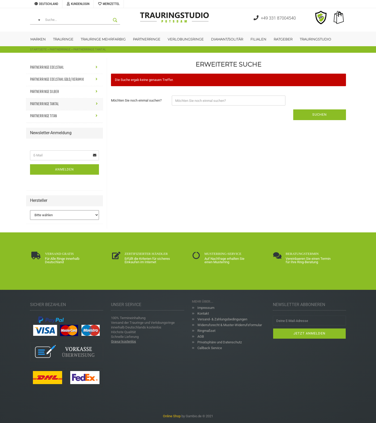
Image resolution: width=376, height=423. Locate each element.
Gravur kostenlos (123, 341)
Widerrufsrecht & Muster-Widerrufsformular (229, 325)
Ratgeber (283, 39)
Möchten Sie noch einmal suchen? (136, 100)
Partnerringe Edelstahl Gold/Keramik (57, 79)
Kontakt (203, 313)
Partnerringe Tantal (44, 104)
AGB (200, 336)
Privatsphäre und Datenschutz (219, 342)
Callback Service (209, 348)
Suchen (319, 114)
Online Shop (172, 416)
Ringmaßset (206, 331)
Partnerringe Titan (43, 116)
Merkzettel (109, 4)
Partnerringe (146, 39)
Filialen (258, 39)
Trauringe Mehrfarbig (103, 39)
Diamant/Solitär (227, 39)
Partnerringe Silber (44, 92)
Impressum (205, 308)
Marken (38, 39)
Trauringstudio (315, 39)
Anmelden (64, 169)
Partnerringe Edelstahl (47, 67)
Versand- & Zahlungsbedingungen (222, 319)
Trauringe (63, 39)
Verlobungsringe (186, 39)
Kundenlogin (78, 4)
